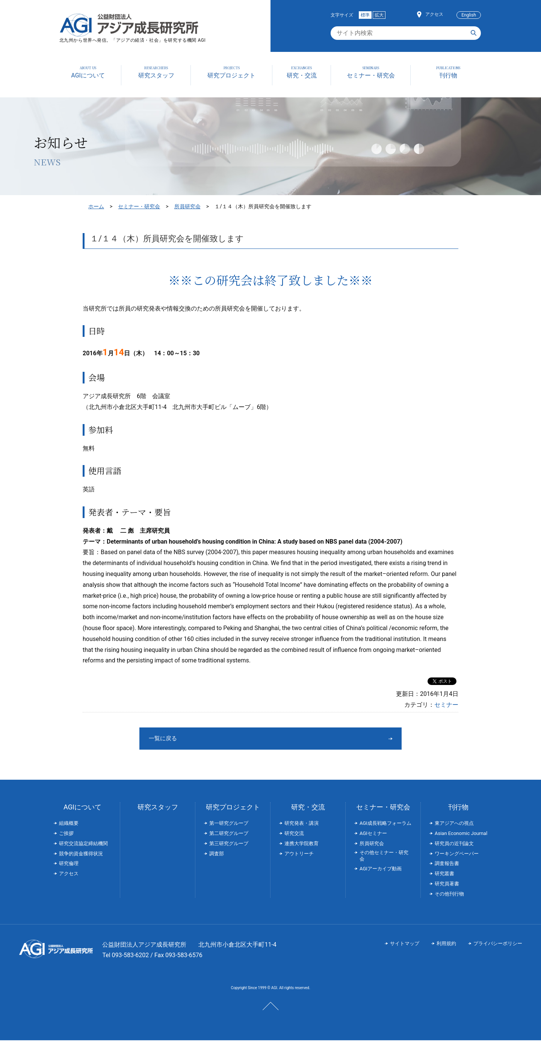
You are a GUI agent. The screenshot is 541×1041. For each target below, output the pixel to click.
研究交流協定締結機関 (83, 844)
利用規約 (446, 944)
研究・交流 (308, 808)
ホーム (96, 206)
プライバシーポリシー (497, 944)
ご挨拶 (66, 834)
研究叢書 (444, 874)
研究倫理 (69, 864)
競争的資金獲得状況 (81, 854)
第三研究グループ (228, 844)
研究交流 (294, 834)
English (468, 15)
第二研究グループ (228, 834)
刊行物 (458, 808)
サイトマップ (404, 944)
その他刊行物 (449, 894)
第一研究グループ (228, 824)
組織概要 (69, 824)
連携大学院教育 (301, 844)
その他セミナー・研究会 (384, 856)
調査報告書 (447, 864)
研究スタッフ (158, 808)
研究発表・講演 (301, 824)
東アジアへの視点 (454, 824)
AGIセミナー (373, 834)
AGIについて (82, 808)
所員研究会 (187, 206)
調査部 (216, 854)
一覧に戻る (242, 738)
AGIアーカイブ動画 (381, 869)
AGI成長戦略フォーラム (385, 824)
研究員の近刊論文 (454, 844)
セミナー (446, 704)
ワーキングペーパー (457, 854)
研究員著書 (447, 884)
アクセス (434, 14)
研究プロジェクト (233, 808)
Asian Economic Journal (461, 834)
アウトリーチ (299, 854)
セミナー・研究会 (139, 206)
